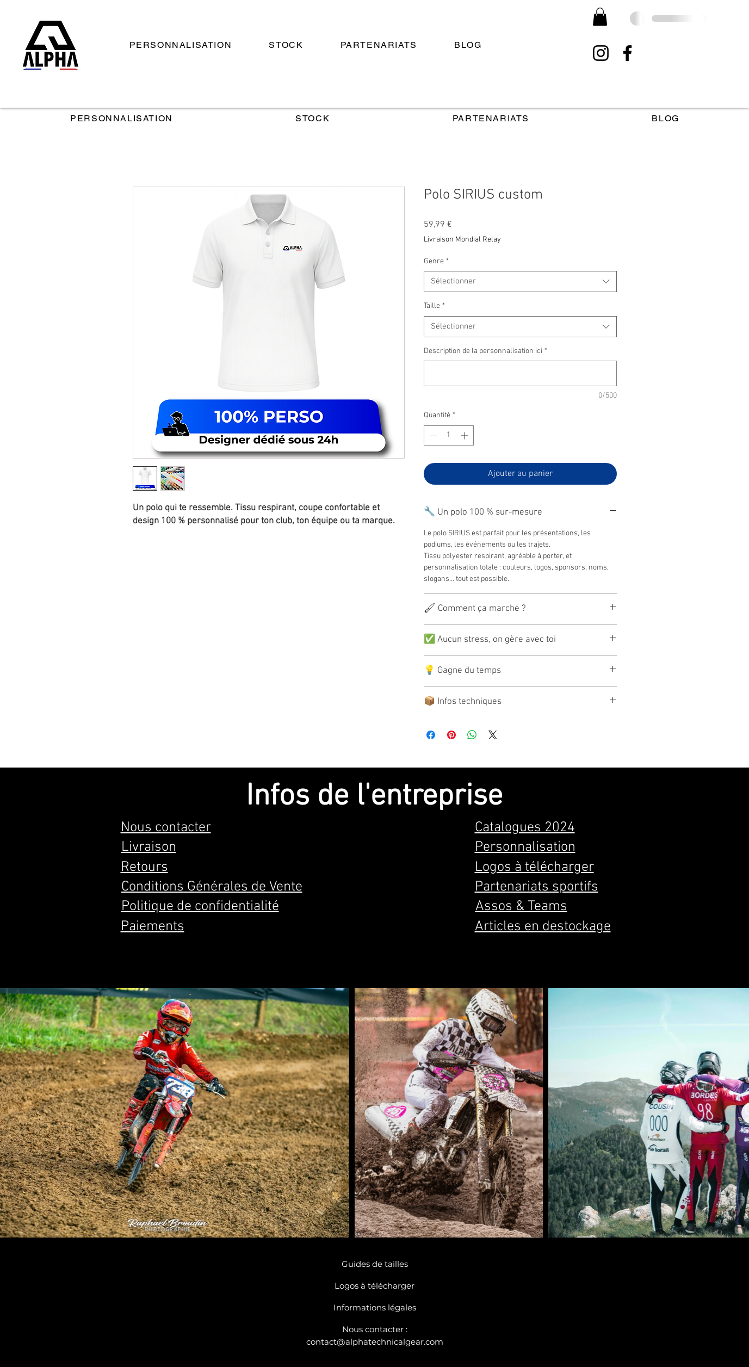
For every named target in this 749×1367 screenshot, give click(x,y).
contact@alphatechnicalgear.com (374, 1342)
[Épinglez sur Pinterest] (451, 734)
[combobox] (520, 281)
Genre (436, 261)
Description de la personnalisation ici (485, 351)
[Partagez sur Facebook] (430, 734)
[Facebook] (627, 53)
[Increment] (465, 435)
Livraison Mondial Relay (462, 239)
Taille (434, 306)
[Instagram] (600, 53)
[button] (600, 17)
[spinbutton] (449, 435)
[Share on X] (492, 734)
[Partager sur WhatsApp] (472, 734)
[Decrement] (432, 435)
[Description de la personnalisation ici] (520, 373)
